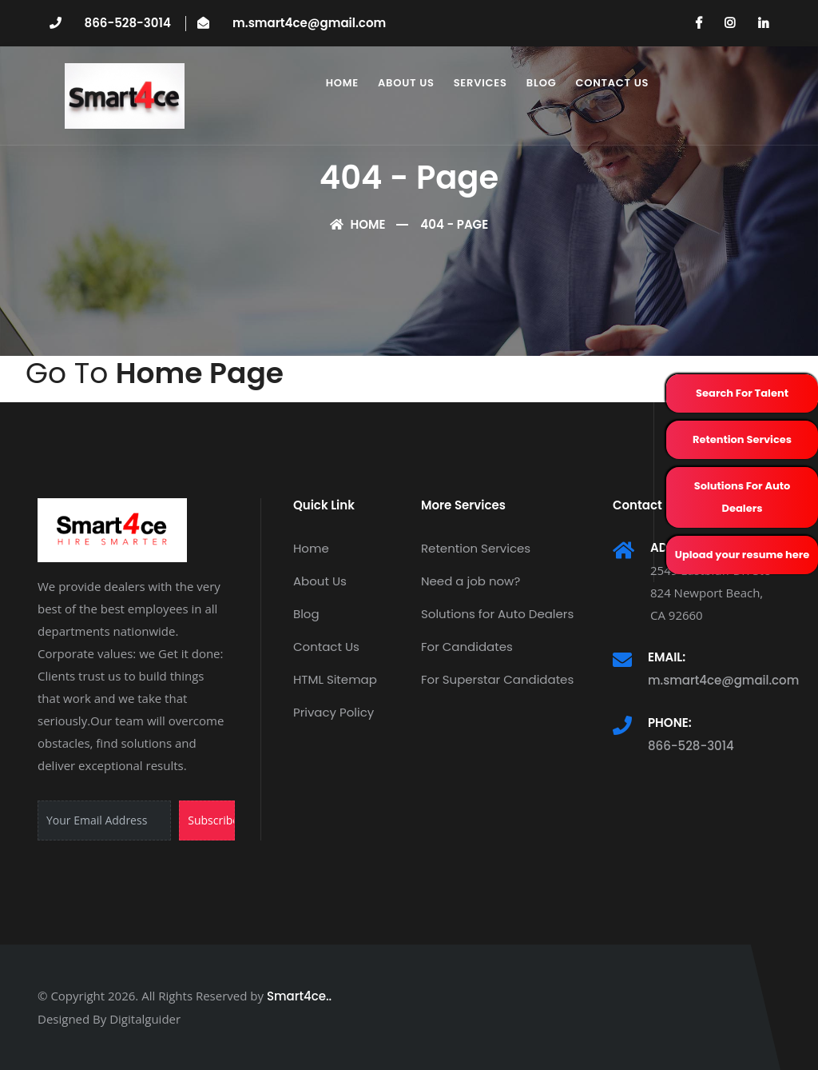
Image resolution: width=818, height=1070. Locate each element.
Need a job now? (470, 581)
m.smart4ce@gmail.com (309, 22)
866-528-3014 (128, 22)
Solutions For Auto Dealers (742, 497)
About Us (406, 82)
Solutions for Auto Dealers (497, 613)
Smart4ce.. (299, 996)
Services (480, 82)
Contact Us (612, 82)
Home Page (200, 373)
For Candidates (467, 646)
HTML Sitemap (335, 679)
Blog (541, 82)
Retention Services (742, 439)
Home (342, 82)
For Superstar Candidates (497, 679)
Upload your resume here (742, 554)
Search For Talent (742, 393)
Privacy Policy (333, 712)
